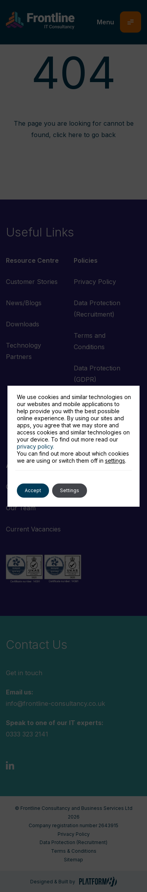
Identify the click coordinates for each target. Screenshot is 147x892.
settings (115, 460)
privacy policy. (35, 446)
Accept (33, 490)
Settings (69, 490)
